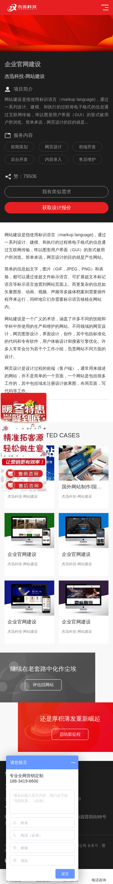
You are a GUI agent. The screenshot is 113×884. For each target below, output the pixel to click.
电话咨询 (99, 876)
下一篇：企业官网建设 (23, 415)
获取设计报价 (56, 207)
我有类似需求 (56, 191)
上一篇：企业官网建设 (23, 406)
